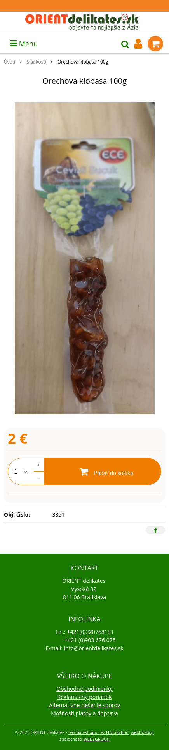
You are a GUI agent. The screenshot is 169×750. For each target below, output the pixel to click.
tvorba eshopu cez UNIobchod (98, 732)
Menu (24, 43)
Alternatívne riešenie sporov (84, 705)
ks (26, 471)
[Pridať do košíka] (102, 471)
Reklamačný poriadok (84, 697)
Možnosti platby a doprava (84, 713)
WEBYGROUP (96, 739)
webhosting (142, 732)
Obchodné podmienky (84, 688)
